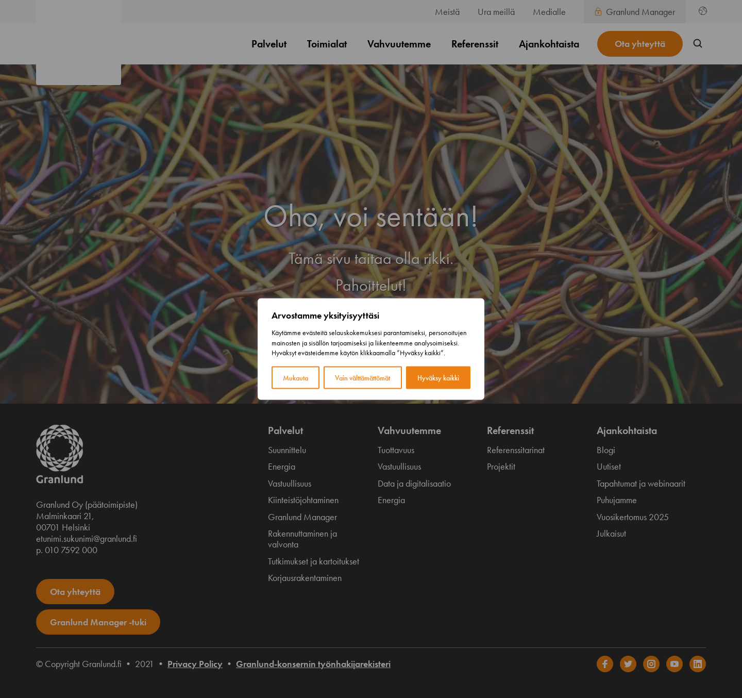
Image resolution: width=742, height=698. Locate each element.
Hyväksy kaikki (438, 377)
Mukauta (295, 377)
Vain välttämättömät (362, 377)
